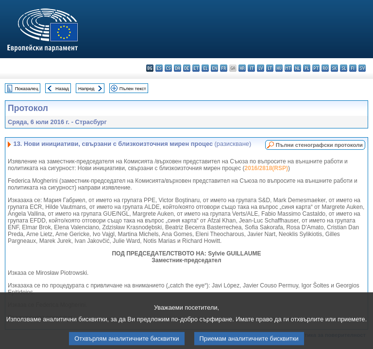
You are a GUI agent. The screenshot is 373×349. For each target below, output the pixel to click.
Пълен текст (132, 88)
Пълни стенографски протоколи (319, 145)
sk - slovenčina (334, 68)
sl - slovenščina (343, 68)
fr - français (223, 68)
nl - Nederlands (297, 68)
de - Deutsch (186, 68)
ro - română (325, 68)
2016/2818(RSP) (266, 168)
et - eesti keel (196, 68)
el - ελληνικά (205, 68)
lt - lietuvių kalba (269, 68)
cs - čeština (168, 68)
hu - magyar (279, 68)
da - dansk (177, 68)
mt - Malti (288, 68)
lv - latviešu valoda (260, 68)
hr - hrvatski (242, 68)
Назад (62, 88)
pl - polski (306, 68)
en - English (214, 68)
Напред (86, 88)
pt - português (316, 68)
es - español (159, 68)
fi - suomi (352, 68)
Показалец (26, 88)
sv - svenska (362, 68)
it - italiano (251, 68)
